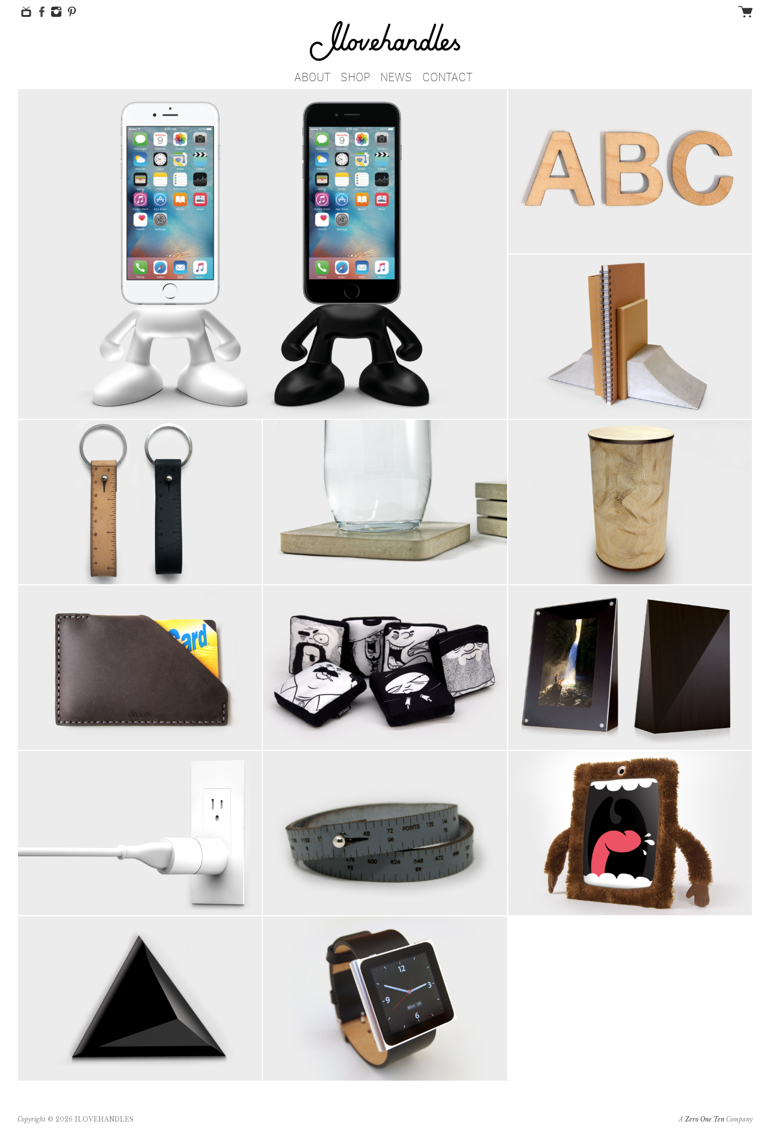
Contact (447, 75)
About (312, 75)
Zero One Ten (704, 1119)
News (396, 75)
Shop (355, 75)
